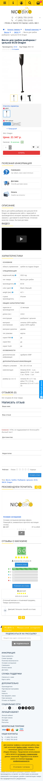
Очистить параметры (11, 106)
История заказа (7, 718)
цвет (6, 108)
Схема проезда (7, 658)
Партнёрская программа (10, 689)
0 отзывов (15, 49)
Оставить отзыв (35, 475)
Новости (4, 693)
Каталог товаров (14, 29)
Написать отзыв (21, 564)
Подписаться (21, 644)
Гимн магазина (7, 698)
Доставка (5, 670)
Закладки (5, 720)
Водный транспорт (33, 29)
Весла (7, 32)
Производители (7, 686)
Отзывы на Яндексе (8, 700)
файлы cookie (22, 747)
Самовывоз (6, 665)
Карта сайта (6, 679)
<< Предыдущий (11, 128)
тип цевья (8, 121)
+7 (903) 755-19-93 (24, 17)
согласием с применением (27, 754)
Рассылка (5, 722)
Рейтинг (5, 470)
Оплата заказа (7, 667)
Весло (8, 480)
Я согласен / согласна (21, 767)
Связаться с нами (8, 677)
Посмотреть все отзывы (21, 586)
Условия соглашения (12, 517)
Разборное (21, 480)
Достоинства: (7, 437)
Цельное (29, 480)
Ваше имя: (6, 406)
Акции (4, 691)
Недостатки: (7, 453)
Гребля (14, 480)
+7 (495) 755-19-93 (24, 20)
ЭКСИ (17, 32)
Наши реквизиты (7, 656)
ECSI (35, 480)
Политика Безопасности (10, 661)
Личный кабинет (7, 715)
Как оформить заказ (9, 696)
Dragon (9, 482)
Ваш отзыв (6, 415)
